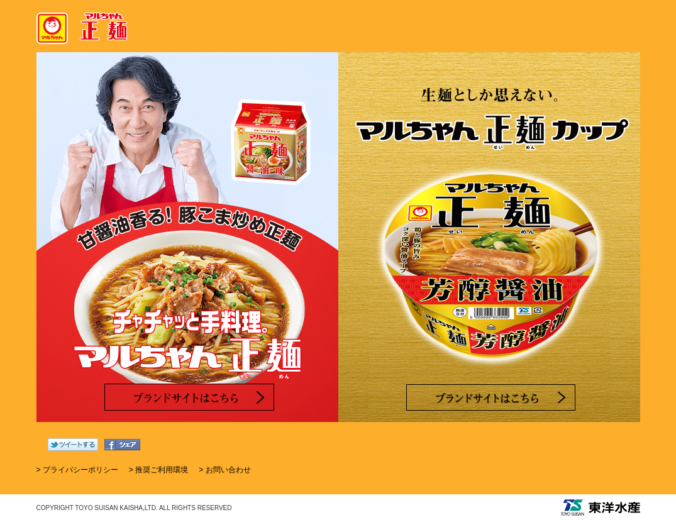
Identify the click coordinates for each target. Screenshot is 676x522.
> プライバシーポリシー (77, 469)
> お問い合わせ (224, 469)
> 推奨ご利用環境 (158, 469)
